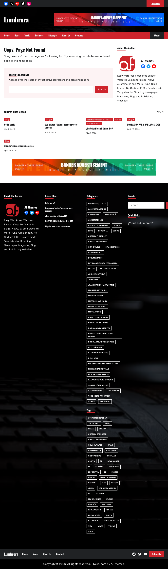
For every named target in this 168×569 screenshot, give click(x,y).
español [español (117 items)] (99, 467)
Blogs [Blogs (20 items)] (116, 231)
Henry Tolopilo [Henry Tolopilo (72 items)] (108, 477)
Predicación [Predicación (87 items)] (94, 515)
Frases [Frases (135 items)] (115, 472)
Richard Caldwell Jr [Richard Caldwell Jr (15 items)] (98, 374)
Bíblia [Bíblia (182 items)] (91, 429)
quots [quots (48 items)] (109, 515)
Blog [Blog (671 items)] (90, 231)
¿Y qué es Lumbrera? (140, 223)
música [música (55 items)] (109, 499)
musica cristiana (94, 124)
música (118, 120)
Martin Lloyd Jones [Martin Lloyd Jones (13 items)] (98, 301)
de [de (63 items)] (101, 461)
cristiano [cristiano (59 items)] (111, 456)
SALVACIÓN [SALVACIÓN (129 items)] (93, 521)
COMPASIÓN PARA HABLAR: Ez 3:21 (143, 124)
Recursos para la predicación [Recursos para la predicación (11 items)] (103, 363)
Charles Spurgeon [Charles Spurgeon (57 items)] (97, 434)
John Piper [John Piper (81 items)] (93, 279)
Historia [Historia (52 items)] (92, 483)
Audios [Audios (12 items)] (116, 225)
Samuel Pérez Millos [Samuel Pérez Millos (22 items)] (98, 385)
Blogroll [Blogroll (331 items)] (103, 231)
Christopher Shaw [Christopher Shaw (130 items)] (97, 439)
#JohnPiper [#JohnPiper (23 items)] (93, 214)
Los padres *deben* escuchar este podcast (61, 126)
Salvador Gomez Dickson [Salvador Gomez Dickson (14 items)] (100, 380)
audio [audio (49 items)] (108, 423)
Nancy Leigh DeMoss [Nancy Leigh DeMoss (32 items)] (98, 317)
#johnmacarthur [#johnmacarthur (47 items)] (97, 209)
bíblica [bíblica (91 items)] (102, 429)
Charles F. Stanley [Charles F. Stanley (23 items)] (97, 236)
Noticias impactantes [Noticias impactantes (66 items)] (99, 328)
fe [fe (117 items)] (105, 472)
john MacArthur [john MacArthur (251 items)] (107, 488)
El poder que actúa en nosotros (19, 145)
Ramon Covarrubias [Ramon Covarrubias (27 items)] (98, 353)
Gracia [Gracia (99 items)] (91, 477)
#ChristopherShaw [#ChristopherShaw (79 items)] (98, 418)
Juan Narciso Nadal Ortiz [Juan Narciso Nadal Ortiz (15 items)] (101, 285)
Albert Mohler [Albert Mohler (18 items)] (95, 220)
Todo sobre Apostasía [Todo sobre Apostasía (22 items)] (99, 396)
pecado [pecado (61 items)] (109, 510)
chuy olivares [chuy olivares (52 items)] (95, 445)
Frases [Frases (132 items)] (91, 269)
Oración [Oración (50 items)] (92, 504)
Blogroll (49, 120)
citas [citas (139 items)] (110, 445)
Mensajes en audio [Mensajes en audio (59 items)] (97, 307)
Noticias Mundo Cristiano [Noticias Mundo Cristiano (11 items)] (101, 342)
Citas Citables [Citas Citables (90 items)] (112, 247)
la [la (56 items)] (89, 494)
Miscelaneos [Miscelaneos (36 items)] (94, 312)
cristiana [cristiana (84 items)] (111, 450)
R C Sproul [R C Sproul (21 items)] (93, 358)
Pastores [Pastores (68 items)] (106, 504)
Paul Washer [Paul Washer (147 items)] (94, 510)
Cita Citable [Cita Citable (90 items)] (94, 247)
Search (101, 89)
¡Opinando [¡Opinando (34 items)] (105, 401)
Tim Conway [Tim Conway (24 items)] (113, 390)
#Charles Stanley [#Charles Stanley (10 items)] (97, 204)
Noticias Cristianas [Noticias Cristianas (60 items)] (98, 323)
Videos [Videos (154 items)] (91, 401)
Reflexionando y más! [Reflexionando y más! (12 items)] (99, 369)
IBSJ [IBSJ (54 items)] (104, 483)
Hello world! (10, 124)
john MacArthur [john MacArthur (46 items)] (96, 274)
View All (160, 112)
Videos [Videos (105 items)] (111, 526)
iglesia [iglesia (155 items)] (114, 483)
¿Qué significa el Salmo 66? (99, 128)
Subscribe (156, 554)
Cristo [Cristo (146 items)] (91, 461)
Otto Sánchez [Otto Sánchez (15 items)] (95, 347)
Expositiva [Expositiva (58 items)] (93, 472)
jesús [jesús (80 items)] (91, 488)
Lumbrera (16, 19)
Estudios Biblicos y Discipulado (99, 120)
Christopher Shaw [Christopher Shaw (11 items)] (97, 242)
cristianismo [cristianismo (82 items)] (94, 456)
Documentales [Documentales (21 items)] (95, 258)
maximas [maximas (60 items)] (100, 494)
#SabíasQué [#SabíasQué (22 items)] (110, 214)
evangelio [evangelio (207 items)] (114, 467)
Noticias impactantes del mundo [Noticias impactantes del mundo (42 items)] (100, 335)
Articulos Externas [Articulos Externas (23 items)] (98, 225)
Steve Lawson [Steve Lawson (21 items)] (95, 390)
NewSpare (99, 564)
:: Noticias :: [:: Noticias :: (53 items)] (94, 423)
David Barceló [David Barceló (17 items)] (95, 252)
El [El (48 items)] (89, 467)
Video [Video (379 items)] (100, 526)
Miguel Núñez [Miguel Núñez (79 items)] (94, 499)
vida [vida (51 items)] (90, 526)
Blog (7, 120)
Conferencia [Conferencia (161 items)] (94, 450)
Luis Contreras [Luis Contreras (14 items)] (95, 296)
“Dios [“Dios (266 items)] (90, 532)
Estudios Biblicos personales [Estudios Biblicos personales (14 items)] (103, 263)
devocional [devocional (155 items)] (113, 461)
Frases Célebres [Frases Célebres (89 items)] (108, 269)
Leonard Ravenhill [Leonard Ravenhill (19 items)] (97, 290)
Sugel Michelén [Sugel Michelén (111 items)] (111, 521)
